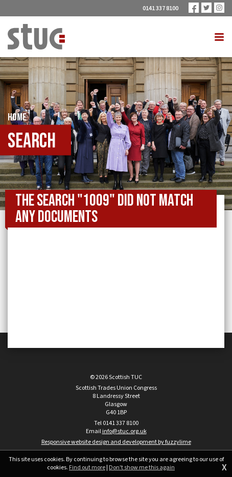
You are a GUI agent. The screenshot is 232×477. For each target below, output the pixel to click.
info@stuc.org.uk (124, 431)
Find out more (87, 468)
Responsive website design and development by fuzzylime (116, 442)
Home (17, 117)
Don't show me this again (142, 468)
